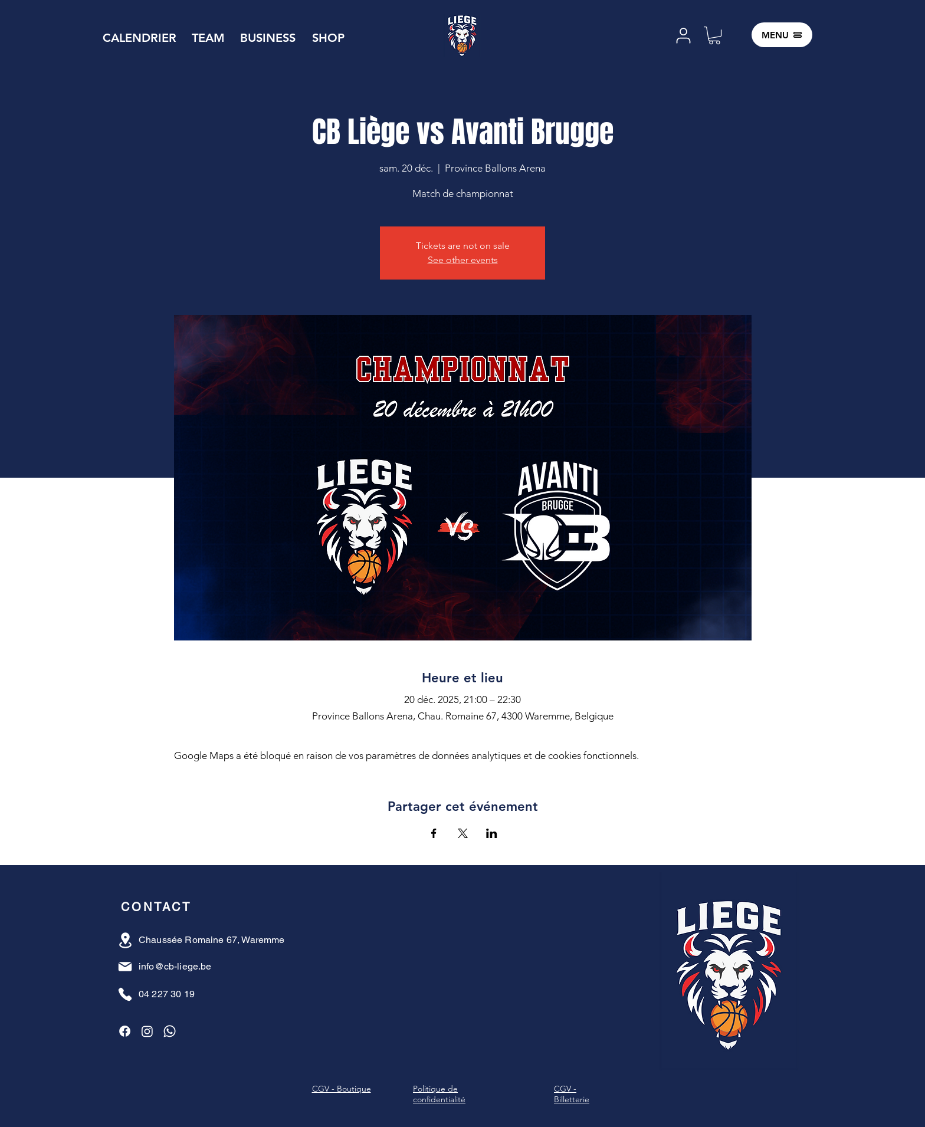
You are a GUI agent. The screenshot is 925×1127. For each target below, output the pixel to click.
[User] (683, 35)
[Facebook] (124, 1031)
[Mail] (125, 966)
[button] (714, 35)
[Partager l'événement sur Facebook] (433, 833)
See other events (463, 259)
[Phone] (125, 994)
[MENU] (782, 34)
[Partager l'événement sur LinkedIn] (491, 833)
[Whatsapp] (169, 1031)
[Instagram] (147, 1031)
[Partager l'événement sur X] (462, 833)
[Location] (125, 940)
